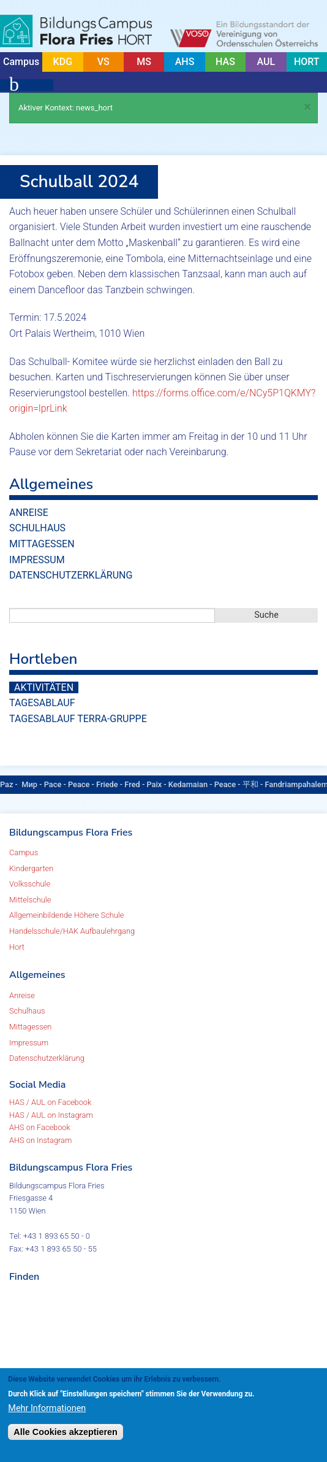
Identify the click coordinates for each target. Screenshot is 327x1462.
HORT (307, 61)
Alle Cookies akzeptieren (65, 1432)
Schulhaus (37, 528)
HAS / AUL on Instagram (51, 1115)
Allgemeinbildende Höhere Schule (66, 915)
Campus (21, 61)
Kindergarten (31, 868)
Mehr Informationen (47, 1408)
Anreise (28, 512)
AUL (266, 61)
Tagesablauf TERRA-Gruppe (78, 719)
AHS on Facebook (39, 1127)
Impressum (37, 560)
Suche (266, 615)
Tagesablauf (42, 703)
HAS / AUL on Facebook (50, 1102)
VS (103, 61)
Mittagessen (42, 544)
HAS (225, 61)
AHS (185, 61)
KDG (62, 61)
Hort (16, 947)
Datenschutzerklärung (70, 575)
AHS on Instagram (40, 1140)
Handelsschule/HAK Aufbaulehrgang (72, 931)
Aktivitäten (43, 687)
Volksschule (29, 883)
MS (144, 61)
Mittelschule (30, 899)
